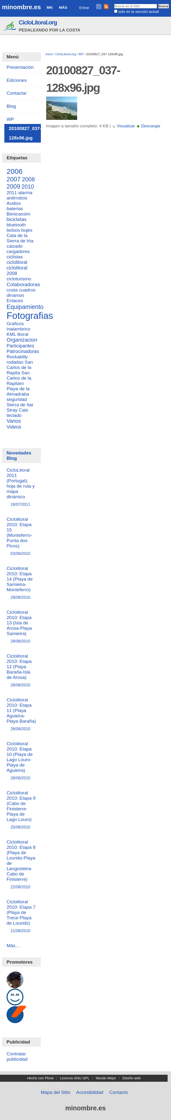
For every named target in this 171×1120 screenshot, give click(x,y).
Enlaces (15, 300)
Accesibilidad (89, 1092)
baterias (15, 208)
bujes (26, 230)
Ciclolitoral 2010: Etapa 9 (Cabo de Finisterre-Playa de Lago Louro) (21, 810)
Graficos (15, 323)
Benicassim (18, 213)
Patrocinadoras (23, 351)
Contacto (118, 1092)
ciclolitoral (17, 262)
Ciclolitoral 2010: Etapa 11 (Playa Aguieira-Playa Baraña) (21, 714)
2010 (28, 187)
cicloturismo (19, 278)
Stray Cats (17, 410)
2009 (13, 186)
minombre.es (21, 7)
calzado (14, 246)
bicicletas (16, 219)
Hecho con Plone (40, 1078)
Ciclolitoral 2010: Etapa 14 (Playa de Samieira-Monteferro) (21, 583)
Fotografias (30, 315)
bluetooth (16, 224)
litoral (22, 334)
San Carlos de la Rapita (20, 367)
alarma (25, 192)
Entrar (84, 8)
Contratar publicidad (17, 1056)
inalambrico (18, 328)
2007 (14, 179)
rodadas (15, 362)
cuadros (27, 289)
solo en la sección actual (138, 11)
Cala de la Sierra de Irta (20, 238)
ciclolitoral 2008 (17, 270)
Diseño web (131, 1078)
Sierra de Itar (20, 404)
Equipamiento (25, 306)
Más (63, 7)
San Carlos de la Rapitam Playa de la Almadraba (19, 383)
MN (49, 7)
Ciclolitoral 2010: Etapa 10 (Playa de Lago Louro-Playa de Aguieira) (21, 761)
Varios (14, 421)
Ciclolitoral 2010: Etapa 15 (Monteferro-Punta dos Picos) (21, 537)
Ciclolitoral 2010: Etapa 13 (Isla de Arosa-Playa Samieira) (21, 627)
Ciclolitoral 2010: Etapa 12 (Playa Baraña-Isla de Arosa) (21, 670)
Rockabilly (17, 356)
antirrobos (17, 197)
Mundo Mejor (106, 1078)
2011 (12, 192)
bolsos (13, 230)
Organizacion (22, 340)
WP (81, 54)
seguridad (17, 399)
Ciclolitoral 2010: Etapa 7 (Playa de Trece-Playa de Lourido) (21, 916)
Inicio (49, 54)
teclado (14, 415)
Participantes (20, 345)
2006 (14, 171)
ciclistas (15, 256)
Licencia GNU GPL (74, 1078)
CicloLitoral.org (38, 22)
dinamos (15, 295)
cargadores (18, 251)
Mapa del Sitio (55, 1092)
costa (12, 289)
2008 (28, 179)
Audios (14, 203)
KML (11, 334)
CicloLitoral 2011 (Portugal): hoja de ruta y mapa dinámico (21, 487)
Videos (14, 427)
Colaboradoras (23, 284)
